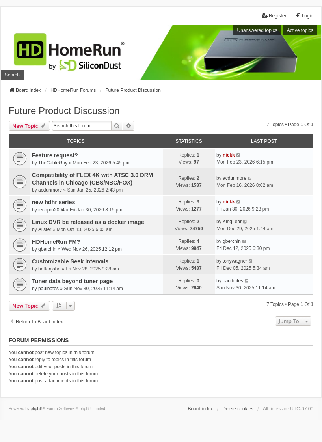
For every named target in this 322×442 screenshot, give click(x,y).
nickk (229, 155)
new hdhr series (53, 202)
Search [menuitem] (12, 75)
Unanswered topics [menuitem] (257, 30)
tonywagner (235, 261)
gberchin (47, 249)
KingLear (232, 221)
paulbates (48, 288)
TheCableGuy (52, 163)
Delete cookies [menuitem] (237, 409)
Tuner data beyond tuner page (72, 281)
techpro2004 (51, 210)
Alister (44, 229)
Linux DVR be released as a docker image (88, 222)
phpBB (37, 409)
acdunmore (50, 190)
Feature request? (55, 155)
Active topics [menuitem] (300, 30)
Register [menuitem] (274, 16)
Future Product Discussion (64, 110)
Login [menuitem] (304, 16)
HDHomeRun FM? (56, 242)
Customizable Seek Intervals (70, 261)
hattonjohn (49, 269)
